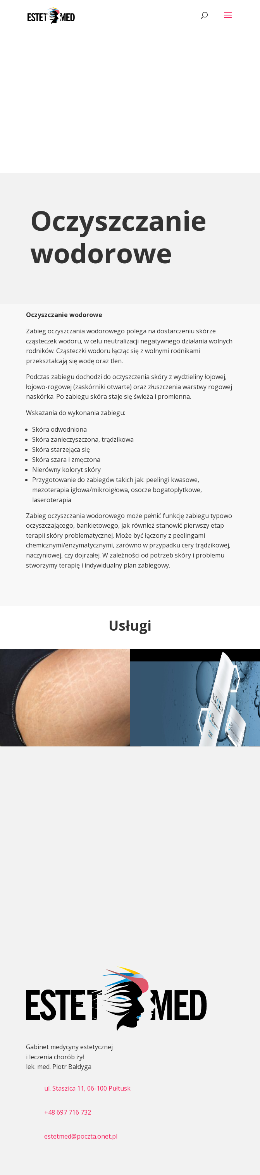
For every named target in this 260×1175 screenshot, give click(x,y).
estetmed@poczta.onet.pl (80, 1136)
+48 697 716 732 (67, 1112)
